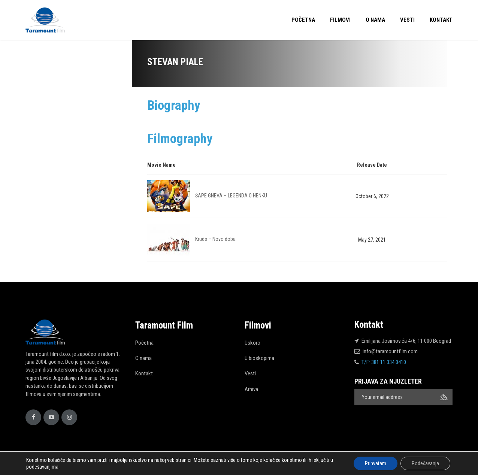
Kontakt (441, 19)
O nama (375, 19)
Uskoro (252, 342)
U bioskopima (259, 358)
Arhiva (251, 389)
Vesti (407, 19)
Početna (303, 19)
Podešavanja (425, 463)
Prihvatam (375, 463)
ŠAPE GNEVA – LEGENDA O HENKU (231, 196)
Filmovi (340, 19)
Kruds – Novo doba (215, 239)
